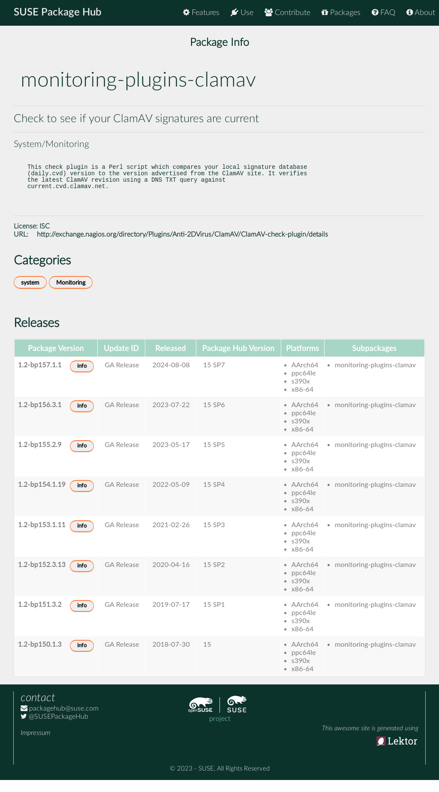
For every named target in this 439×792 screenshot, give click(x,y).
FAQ (383, 13)
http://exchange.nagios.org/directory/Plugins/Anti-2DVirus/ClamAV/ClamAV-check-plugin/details (182, 246)
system (30, 294)
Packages (341, 13)
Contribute (287, 13)
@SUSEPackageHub (54, 728)
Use (242, 13)
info (82, 378)
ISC (44, 238)
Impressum (35, 744)
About (420, 13)
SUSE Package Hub (58, 13)
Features (201, 13)
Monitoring (70, 294)
